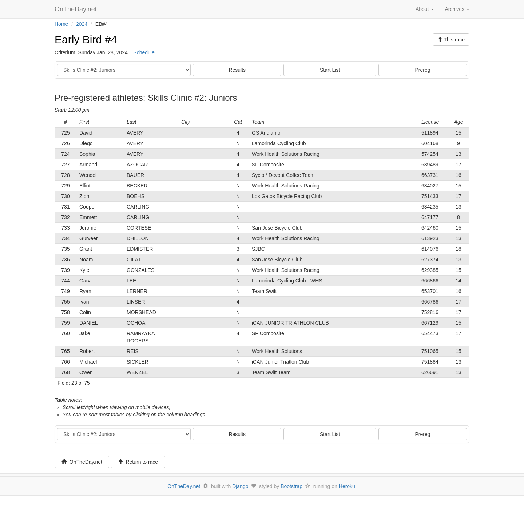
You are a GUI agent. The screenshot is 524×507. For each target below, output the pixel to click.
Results (237, 70)
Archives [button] (457, 9)
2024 (81, 24)
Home (61, 24)
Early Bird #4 (86, 39)
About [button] (425, 9)
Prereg (422, 70)
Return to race (138, 462)
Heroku (347, 486)
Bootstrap (291, 486)
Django (240, 486)
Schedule (143, 52)
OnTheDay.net (77, 9)
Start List (330, 70)
